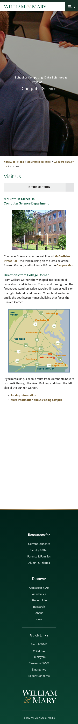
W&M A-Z (39, 650)
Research (39, 607)
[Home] (25, 6)
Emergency (39, 669)
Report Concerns (39, 676)
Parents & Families (39, 556)
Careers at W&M (39, 663)
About (39, 613)
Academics (39, 594)
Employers (39, 657)
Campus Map (64, 265)
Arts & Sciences (14, 162)
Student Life (39, 600)
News (39, 619)
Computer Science (39, 88)
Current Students (39, 544)
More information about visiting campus (36, 400)
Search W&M (39, 644)
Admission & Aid (39, 588)
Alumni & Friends (39, 563)
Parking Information (23, 395)
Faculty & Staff (39, 550)
